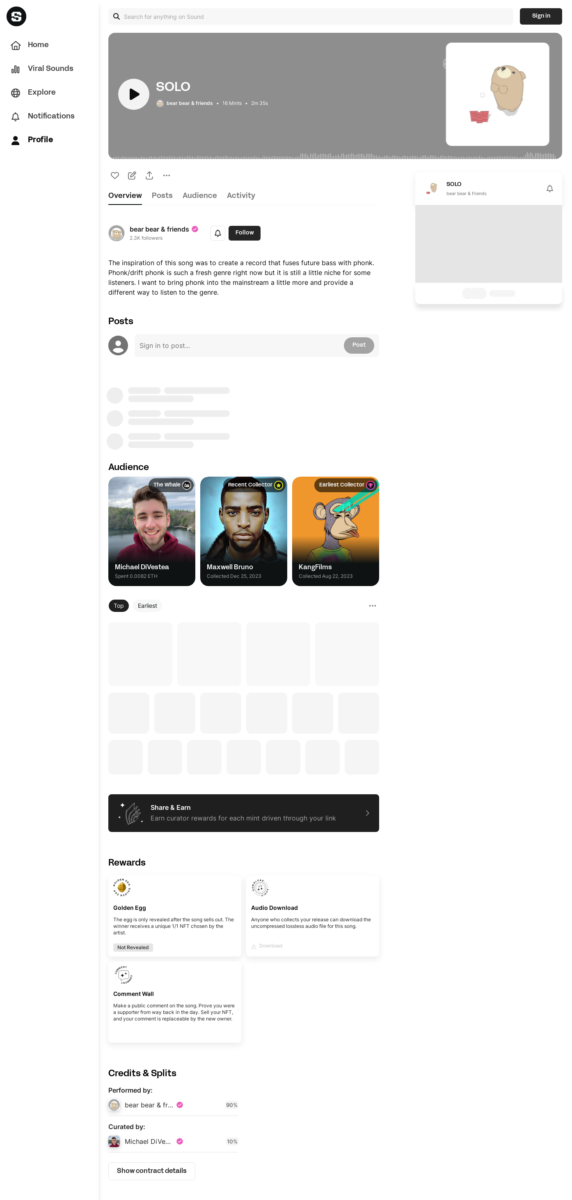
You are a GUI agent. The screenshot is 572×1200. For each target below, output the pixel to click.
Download (267, 946)
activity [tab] (241, 196)
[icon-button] (114, 175)
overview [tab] (125, 196)
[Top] (119, 606)
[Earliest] (147, 606)
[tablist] (243, 198)
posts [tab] (162, 196)
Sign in (541, 16)
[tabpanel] (243, 702)
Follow (245, 233)
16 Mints (232, 103)
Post (359, 345)
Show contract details (152, 1171)
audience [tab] (200, 196)
